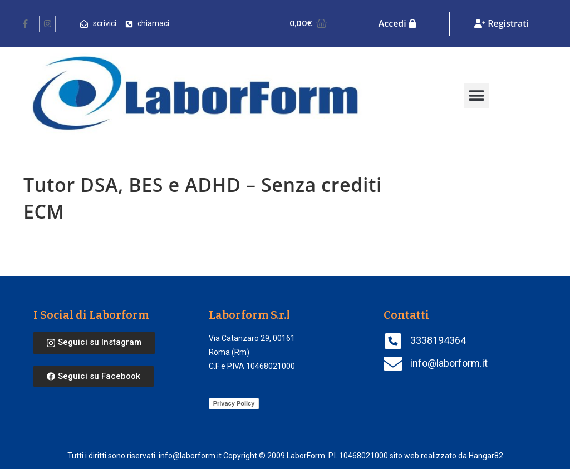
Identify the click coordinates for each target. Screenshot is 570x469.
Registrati (501, 23)
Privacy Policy (234, 403)
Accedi (397, 23)
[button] (476, 95)
